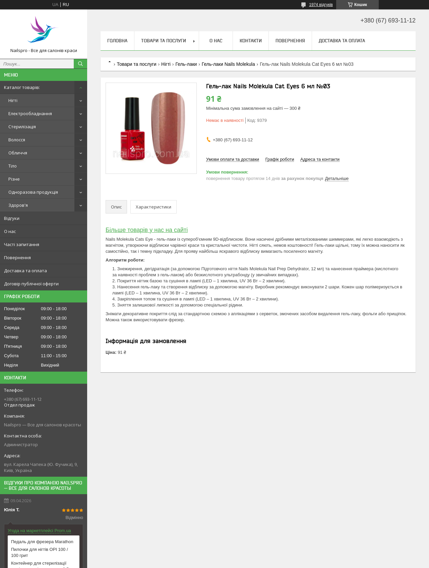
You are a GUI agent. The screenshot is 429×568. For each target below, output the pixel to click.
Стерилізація (22, 127)
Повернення (17, 257)
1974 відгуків (321, 4)
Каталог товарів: (22, 87)
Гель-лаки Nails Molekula (228, 64)
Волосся (16, 140)
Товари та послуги (163, 40)
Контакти (251, 40)
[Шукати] (80, 64)
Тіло (12, 166)
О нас (10, 231)
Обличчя (17, 153)
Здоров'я (18, 205)
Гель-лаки (186, 64)
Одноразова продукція (33, 192)
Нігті (12, 100)
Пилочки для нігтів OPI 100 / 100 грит (39, 552)
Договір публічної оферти (31, 284)
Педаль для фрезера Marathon (42, 541)
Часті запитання (21, 244)
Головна (117, 40)
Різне (14, 179)
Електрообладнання (30, 113)
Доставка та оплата (25, 271)
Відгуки (11, 218)
